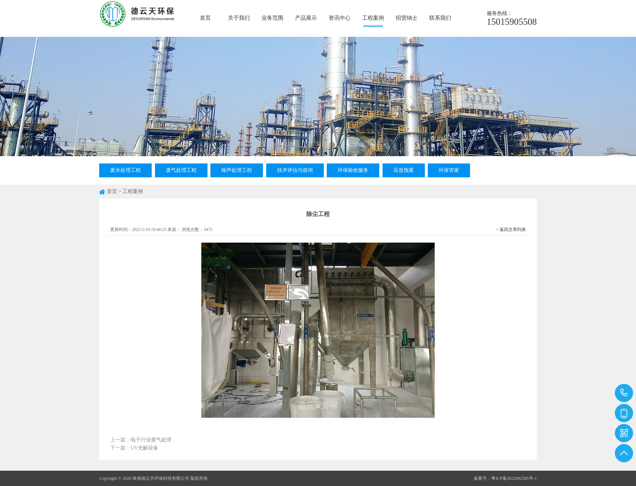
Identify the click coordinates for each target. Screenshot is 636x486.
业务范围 (272, 18)
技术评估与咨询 (295, 170)
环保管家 (449, 170)
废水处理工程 (125, 170)
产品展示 (306, 18)
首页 (205, 18)
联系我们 (440, 18)
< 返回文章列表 (511, 229)
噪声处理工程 (236, 170)
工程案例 (373, 18)
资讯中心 (339, 18)
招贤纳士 (407, 18)
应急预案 (403, 170)
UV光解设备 (144, 448)
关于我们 (239, 18)
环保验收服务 (353, 170)
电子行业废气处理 (151, 440)
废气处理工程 (181, 170)
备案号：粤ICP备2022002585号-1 (505, 478)
